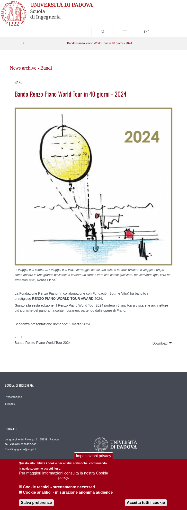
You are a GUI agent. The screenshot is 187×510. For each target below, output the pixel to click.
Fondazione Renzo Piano (38, 293)
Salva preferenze (36, 506)
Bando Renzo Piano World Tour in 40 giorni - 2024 (99, 43)
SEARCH (169, 28)
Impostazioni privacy (93, 459)
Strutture (10, 403)
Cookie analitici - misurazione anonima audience (68, 496)
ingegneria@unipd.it (24, 449)
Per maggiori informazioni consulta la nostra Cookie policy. (63, 479)
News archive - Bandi (31, 68)
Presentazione (13, 396)
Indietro (23, 43)
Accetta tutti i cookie (146, 506)
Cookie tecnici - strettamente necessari (59, 491)
